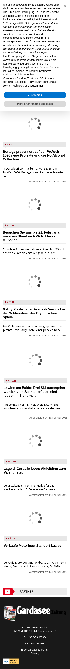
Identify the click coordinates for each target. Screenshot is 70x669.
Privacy (35, 653)
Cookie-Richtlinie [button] (25, 15)
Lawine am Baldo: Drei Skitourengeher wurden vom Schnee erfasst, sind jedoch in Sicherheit (34, 392)
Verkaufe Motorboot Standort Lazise (32, 546)
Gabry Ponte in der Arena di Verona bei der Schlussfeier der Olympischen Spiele (34, 313)
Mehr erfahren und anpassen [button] (35, 103)
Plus (9, 144)
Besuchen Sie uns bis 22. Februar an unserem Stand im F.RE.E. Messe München (32, 236)
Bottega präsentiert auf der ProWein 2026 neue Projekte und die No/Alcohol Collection (34, 155)
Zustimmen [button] (35, 94)
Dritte (28, 23)
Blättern (13, 538)
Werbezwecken (51, 41)
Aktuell (11, 225)
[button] (65, 6)
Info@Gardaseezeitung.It (35, 649)
